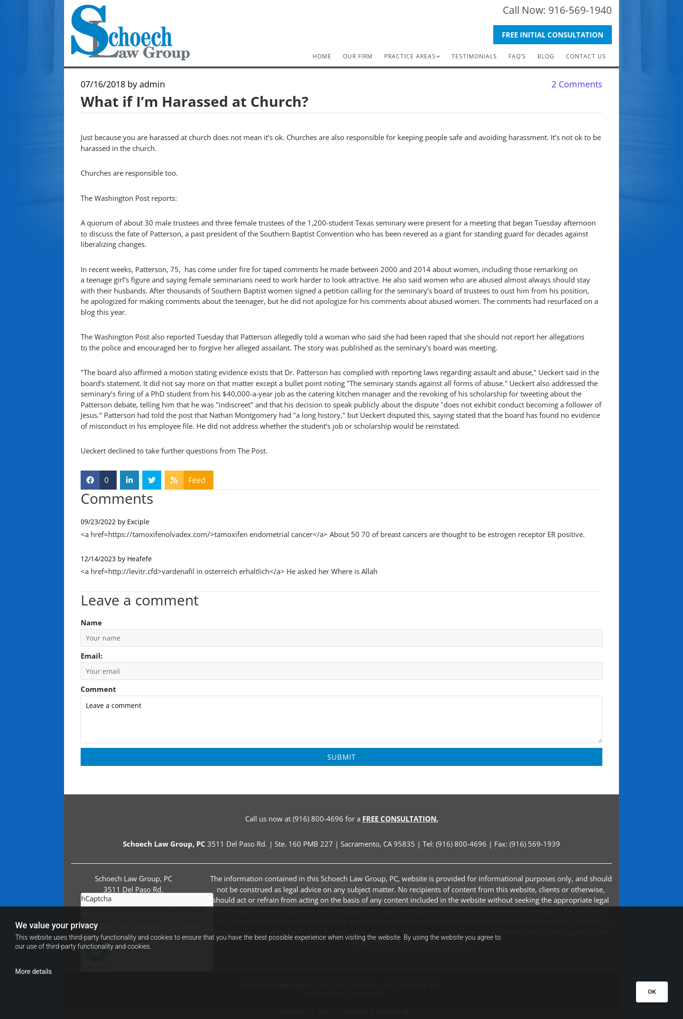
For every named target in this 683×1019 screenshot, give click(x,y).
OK (652, 991)
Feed (196, 480)
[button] (552, 35)
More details (33, 971)
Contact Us (586, 56)
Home (322, 56)
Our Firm (358, 56)
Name (91, 622)
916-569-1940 (580, 10)
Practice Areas (410, 56)
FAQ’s (517, 56)
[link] (412, 56)
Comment (98, 689)
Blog (545, 56)
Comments (577, 84)
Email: (91, 655)
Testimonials (474, 56)
